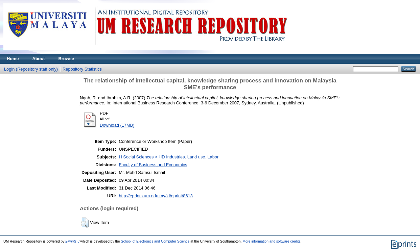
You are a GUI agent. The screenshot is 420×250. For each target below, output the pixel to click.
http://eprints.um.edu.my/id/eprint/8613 (155, 195)
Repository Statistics (82, 69)
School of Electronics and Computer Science (155, 241)
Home (13, 58)
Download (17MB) (117, 125)
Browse (66, 58)
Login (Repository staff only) (31, 69)
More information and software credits (271, 241)
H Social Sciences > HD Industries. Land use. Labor (168, 156)
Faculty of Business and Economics (153, 164)
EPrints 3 (72, 241)
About (38, 58)
